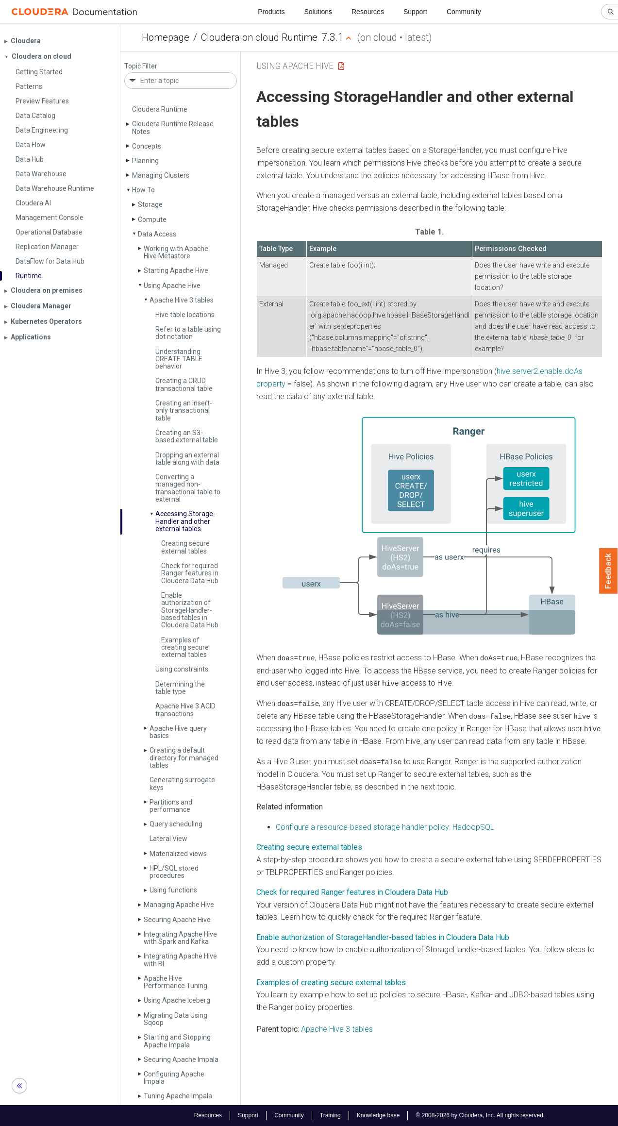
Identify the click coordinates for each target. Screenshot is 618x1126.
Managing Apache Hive (179, 904)
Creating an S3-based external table (186, 436)
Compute (152, 219)
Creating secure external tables (185, 547)
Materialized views (178, 853)
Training (330, 1115)
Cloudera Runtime (159, 109)
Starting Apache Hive (176, 270)
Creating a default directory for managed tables (184, 757)
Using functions (173, 890)
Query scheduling (176, 824)
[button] (429, 527)
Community (464, 12)
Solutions (318, 12)
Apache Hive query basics (178, 731)
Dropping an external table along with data (187, 458)
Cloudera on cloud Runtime (259, 37)
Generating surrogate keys (182, 783)
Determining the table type (180, 687)
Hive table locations (185, 315)
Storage (150, 204)
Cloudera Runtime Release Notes (173, 127)
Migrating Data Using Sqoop (175, 1018)
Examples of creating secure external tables (185, 647)
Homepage (165, 37)
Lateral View (168, 838)
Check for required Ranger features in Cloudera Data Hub (189, 573)
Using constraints (181, 669)
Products (271, 12)
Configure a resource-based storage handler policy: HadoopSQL (385, 825)
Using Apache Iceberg (177, 1000)
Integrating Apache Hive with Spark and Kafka (180, 937)
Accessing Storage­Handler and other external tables (185, 521)
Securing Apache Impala (181, 1059)
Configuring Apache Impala (174, 1077)
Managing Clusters (160, 175)
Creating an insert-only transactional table (183, 410)
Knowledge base (378, 1115)
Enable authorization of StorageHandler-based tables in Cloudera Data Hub (382, 936)
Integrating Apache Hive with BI (180, 959)
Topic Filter (140, 66)
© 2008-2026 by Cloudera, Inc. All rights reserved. (480, 1115)
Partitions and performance (171, 805)
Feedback (608, 571)
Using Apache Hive (172, 285)
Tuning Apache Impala (178, 1096)
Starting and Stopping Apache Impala (177, 1040)
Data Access (157, 234)
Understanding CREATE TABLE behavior (178, 359)
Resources (367, 12)
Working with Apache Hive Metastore (176, 252)
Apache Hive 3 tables (182, 300)
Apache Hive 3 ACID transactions (185, 709)
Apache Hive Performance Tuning (175, 982)
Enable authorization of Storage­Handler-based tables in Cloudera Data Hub (189, 610)
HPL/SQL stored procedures (174, 871)
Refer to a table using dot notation (188, 332)
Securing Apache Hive (177, 920)
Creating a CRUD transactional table (184, 384)
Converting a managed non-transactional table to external (187, 488)
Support (415, 12)
